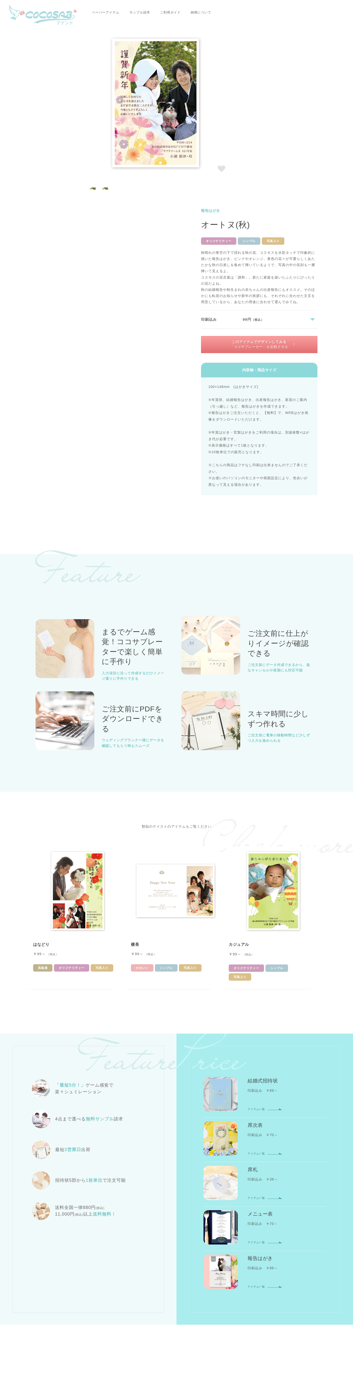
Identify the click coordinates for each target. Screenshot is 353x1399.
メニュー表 (200, 1268)
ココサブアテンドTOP (53, 1201)
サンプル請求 (114, 12)
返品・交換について (277, 1307)
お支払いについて (174, 1307)
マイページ (272, 1268)
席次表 (158, 1268)
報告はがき (118, 1201)
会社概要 (127, 1326)
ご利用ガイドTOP (135, 1307)
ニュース (151, 1326)
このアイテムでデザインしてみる (260, 171)
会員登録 (246, 1268)
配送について (240, 1307)
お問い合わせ (229, 1326)
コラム (173, 1326)
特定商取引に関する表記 (197, 1336)
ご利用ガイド (144, 12)
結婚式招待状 (131, 1268)
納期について (175, 12)
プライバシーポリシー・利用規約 (145, 1336)
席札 (177, 1268)
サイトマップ (199, 1326)
